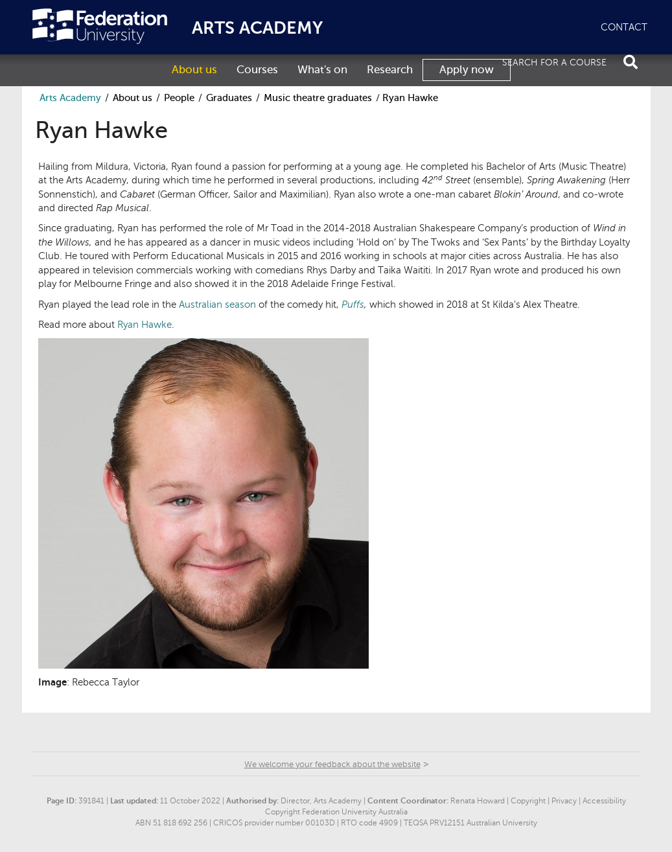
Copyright (528, 800)
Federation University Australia (99, 26)
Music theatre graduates (318, 98)
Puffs (353, 304)
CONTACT (624, 27)
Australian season (217, 304)
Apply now (466, 69)
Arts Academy (70, 98)
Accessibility (604, 800)
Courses (257, 69)
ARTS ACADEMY (257, 28)
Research (390, 69)
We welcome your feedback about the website (332, 764)
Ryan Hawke (144, 324)
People (179, 98)
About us (194, 69)
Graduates (229, 98)
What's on (322, 69)
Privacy (564, 800)
